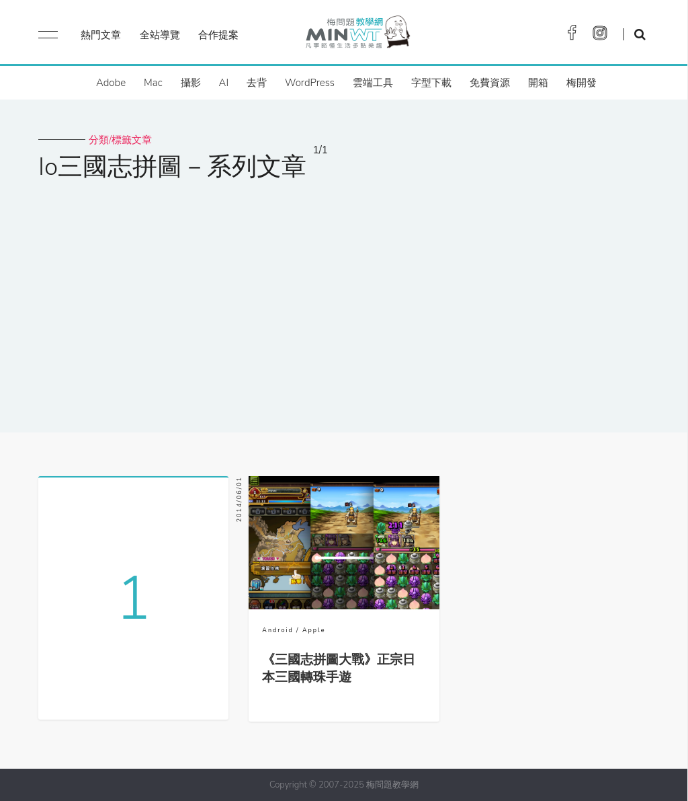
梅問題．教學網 (357, 35)
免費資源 (490, 82)
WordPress (310, 82)
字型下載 (431, 82)
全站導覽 (160, 35)
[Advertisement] (344, 298)
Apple (313, 630)
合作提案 (218, 35)
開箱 (538, 82)
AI (224, 82)
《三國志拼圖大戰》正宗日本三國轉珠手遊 (338, 668)
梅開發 (581, 82)
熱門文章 (101, 35)
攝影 (191, 82)
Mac (153, 82)
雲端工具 (373, 82)
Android (277, 630)
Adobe (111, 82)
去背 (257, 82)
